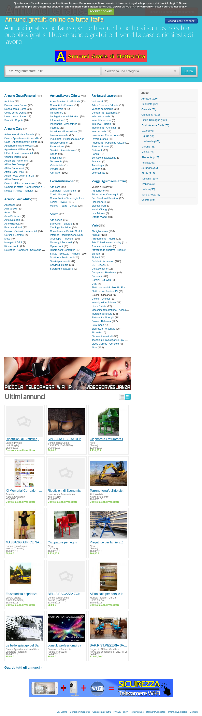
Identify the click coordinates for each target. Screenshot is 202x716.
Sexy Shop (98, 324)
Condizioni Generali (80, 711)
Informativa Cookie (177, 711)
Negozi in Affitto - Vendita (18, 190)
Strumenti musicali (102, 336)
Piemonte (150, 157)
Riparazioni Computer (62, 249)
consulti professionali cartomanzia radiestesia (66, 645)
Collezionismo (100, 268)
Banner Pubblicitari (156, 711)
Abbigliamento (100, 231)
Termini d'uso (137, 711)
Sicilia (148, 173)
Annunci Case (13, 128)
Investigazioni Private (104, 302)
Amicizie (9, 101)
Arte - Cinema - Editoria (105, 105)
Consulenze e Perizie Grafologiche (69, 231)
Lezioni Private (58, 201)
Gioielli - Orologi (101, 298)
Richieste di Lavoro (103, 95)
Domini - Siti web (101, 279)
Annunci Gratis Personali (20, 95)
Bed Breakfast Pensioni (105, 198)
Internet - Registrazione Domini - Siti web (73, 234)
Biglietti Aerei (99, 201)
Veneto (148, 199)
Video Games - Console (105, 343)
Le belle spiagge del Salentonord (24, 645)
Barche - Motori (13, 227)
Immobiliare (56, 112)
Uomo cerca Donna (15, 112)
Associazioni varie (102, 246)
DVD (94, 283)
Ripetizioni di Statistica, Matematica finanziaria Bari (24, 439)
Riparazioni (56, 246)
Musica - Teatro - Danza (63, 205)
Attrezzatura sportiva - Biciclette (110, 249)
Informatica (56, 120)
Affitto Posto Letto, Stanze (19, 175)
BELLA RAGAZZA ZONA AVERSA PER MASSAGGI (66, 594)
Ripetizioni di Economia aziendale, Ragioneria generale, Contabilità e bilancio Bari (66, 490)
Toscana (149, 178)
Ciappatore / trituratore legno (108, 439)
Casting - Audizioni (60, 227)
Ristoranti (97, 150)
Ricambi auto (11, 246)
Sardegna (149, 167)
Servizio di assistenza (62, 150)
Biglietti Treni (99, 205)
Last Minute (98, 213)
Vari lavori (97, 101)
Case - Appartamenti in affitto (20, 141)
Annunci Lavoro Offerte (65, 95)
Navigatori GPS (13, 242)
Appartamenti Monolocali (18, 145)
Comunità (97, 276)
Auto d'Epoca (12, 223)
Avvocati (96, 161)
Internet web (99, 131)
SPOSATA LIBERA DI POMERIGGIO (66, 439)
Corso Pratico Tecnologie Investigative (71, 198)
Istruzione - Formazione (63, 131)
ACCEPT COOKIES (100, 11)
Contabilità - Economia (104, 112)
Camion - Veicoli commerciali (20, 231)
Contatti (194, 711)
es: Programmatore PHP (26, 71)
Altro (94, 347)
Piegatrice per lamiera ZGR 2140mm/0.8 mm (108, 542)
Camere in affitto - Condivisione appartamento (30, 186)
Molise (147, 151)
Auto (7, 212)
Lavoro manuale (59, 135)
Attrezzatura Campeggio (105, 194)
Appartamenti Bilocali (16, 149)
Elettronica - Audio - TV (105, 291)
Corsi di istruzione (61, 181)
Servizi (54, 214)
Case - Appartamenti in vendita (21, 138)
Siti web (96, 332)
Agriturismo (98, 190)
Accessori (9, 204)
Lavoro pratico (100, 138)
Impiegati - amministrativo (64, 116)
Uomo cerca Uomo (15, 116)
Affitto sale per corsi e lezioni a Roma (108, 594)
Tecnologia (56, 161)
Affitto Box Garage (14, 164)
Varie (95, 225)
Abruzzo (149, 98)
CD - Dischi (98, 264)
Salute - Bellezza (101, 321)
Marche (148, 146)
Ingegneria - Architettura (63, 123)
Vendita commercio (102, 108)
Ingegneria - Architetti (104, 127)
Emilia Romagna (154, 119)
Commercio (56, 108)
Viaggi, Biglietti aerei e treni (108, 181)
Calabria (148, 109)
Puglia (148, 162)
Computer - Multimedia (63, 190)
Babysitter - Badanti (61, 223)
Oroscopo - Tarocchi (61, 238)
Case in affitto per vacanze (19, 183)
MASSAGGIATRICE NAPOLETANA (24, 542)
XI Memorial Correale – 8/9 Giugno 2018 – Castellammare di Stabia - (24, 490)
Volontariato (57, 165)
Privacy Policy (120, 711)
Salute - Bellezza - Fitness (65, 253)
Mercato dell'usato (102, 313)
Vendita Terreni (13, 156)
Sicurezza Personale (103, 328)
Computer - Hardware (104, 272)
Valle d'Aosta (150, 194)
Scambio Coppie (13, 120)
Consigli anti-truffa (102, 711)
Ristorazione (57, 146)
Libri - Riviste (99, 306)
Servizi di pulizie (59, 264)
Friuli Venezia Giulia (155, 125)
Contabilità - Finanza (61, 105)
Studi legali (56, 157)
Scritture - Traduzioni (62, 257)
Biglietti (96, 257)
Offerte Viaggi (99, 216)
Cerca (188, 71)
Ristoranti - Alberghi (103, 317)
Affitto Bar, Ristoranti (16, 160)
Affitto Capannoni (14, 168)
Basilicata (149, 103)
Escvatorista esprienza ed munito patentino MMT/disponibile (24, 594)
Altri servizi (56, 219)
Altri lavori (55, 172)
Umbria (148, 189)
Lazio (147, 130)
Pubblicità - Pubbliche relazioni (67, 138)
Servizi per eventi (60, 261)
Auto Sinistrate (12, 216)
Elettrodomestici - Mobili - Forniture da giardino (118, 287)
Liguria (147, 135)
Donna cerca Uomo (15, 108)
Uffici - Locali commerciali (18, 153)
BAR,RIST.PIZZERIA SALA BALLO (108, 645)
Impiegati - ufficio (101, 123)
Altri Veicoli (10, 208)
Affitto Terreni (11, 179)
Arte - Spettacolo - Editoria (65, 101)
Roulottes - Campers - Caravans (22, 249)
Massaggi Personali (61, 242)
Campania (150, 114)
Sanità (53, 153)
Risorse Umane (59, 142)
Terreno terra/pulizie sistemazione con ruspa (108, 490)
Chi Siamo (62, 711)
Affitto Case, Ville (14, 171)
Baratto (96, 253)
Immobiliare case (101, 120)
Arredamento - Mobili (103, 238)
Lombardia (150, 141)
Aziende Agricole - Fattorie (19, 134)
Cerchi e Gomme (14, 234)
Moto (7, 238)
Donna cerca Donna (15, 105)
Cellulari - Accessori (103, 261)
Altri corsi (55, 186)
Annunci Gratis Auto (17, 199)
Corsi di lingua (58, 194)
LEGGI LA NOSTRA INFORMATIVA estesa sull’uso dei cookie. (150, 6)
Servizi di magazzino (61, 268)
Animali (96, 234)
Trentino (148, 183)
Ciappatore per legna (62, 542)
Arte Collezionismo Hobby (106, 242)
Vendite (54, 168)
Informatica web (101, 116)
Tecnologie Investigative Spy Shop (111, 339)
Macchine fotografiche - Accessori (111, 309)
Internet (54, 127)
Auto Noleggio (12, 219)
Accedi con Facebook (181, 21)
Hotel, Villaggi (99, 209)
